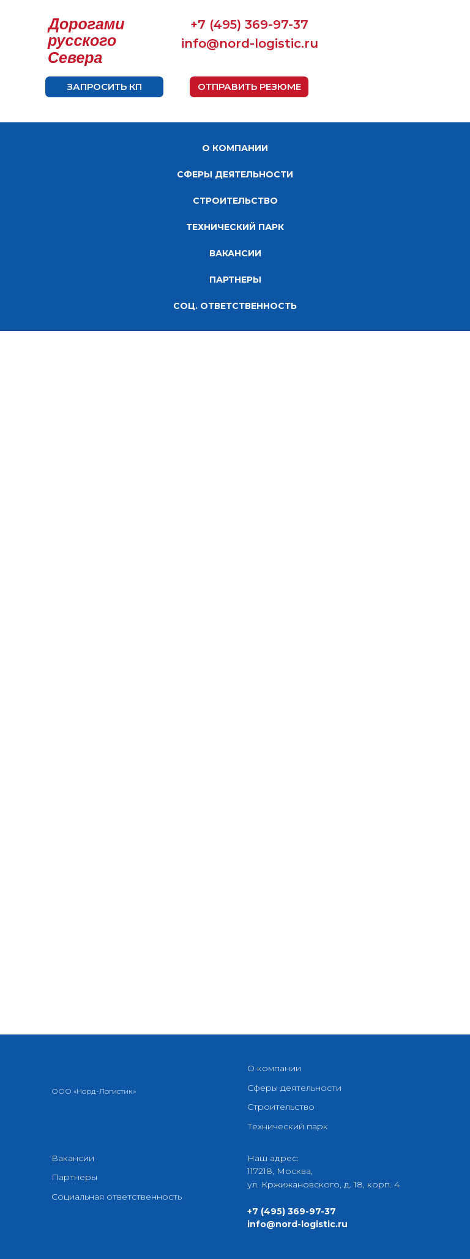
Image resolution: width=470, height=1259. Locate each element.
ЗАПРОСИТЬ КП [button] (104, 86)
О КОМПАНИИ (235, 148)
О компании (274, 1068)
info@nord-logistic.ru (249, 43)
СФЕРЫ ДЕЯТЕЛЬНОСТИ (235, 174)
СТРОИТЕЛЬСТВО (235, 200)
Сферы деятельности (294, 1087)
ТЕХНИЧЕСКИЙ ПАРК (235, 226)
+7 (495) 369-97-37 (249, 24)
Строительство (281, 1106)
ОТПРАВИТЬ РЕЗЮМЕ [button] (249, 86)
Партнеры (74, 1177)
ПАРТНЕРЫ (235, 279)
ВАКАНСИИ (235, 253)
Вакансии (72, 1158)
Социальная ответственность (116, 1196)
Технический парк (287, 1126)
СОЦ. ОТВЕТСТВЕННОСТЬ (235, 305)
